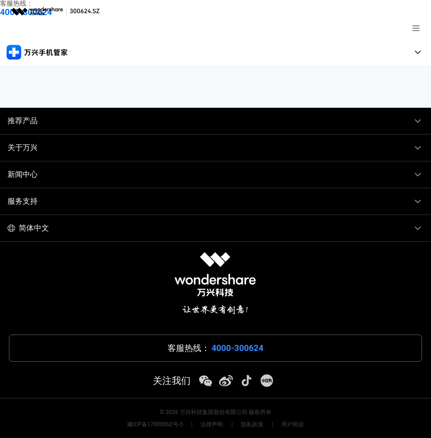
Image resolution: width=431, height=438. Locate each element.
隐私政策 (252, 424)
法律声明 (211, 424)
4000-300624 (237, 348)
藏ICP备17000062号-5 (155, 424)
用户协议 (292, 424)
